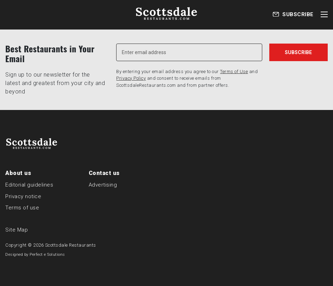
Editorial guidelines (29, 185)
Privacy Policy (131, 78)
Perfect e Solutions (47, 254)
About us (18, 173)
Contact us (104, 173)
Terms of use (22, 207)
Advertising (103, 185)
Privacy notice (23, 196)
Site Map (16, 230)
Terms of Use (234, 71)
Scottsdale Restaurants (70, 245)
